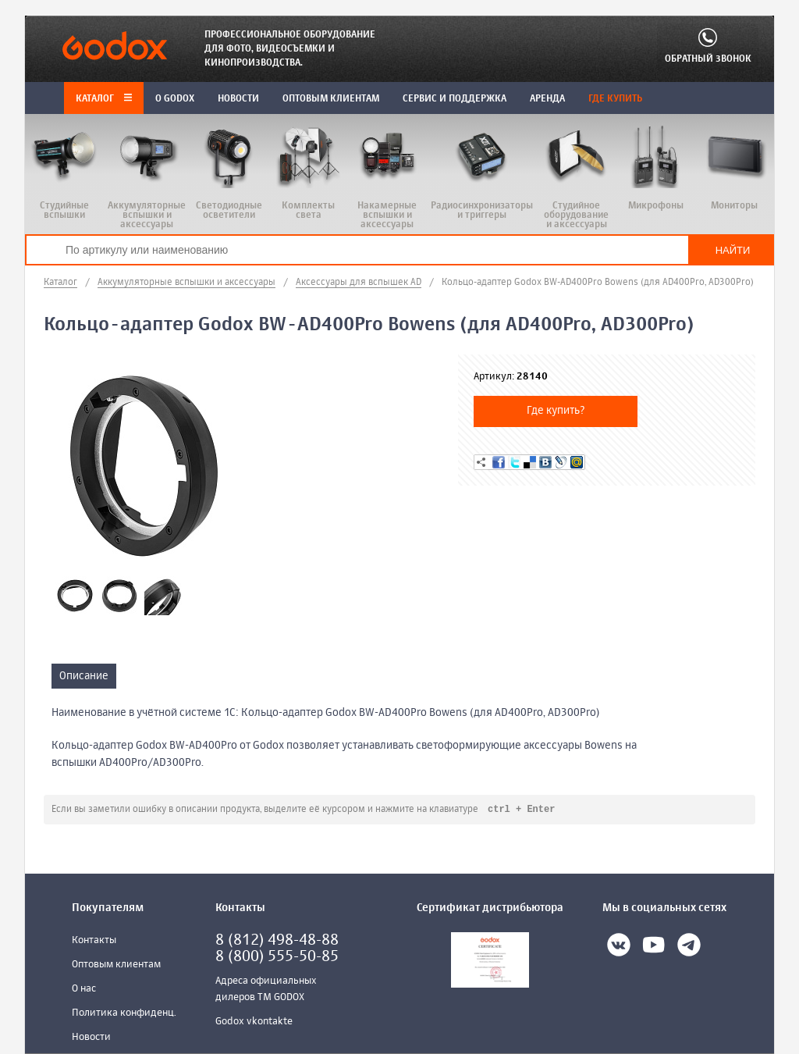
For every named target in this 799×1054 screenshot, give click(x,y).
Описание (83, 676)
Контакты (94, 941)
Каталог (104, 99)
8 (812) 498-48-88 (277, 941)
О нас (84, 990)
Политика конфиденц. (124, 1014)
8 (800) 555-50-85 (277, 957)
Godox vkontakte (254, 1022)
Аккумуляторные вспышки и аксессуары (186, 282)
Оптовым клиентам (116, 965)
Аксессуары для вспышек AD (358, 282)
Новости (91, 1038)
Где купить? (556, 410)
